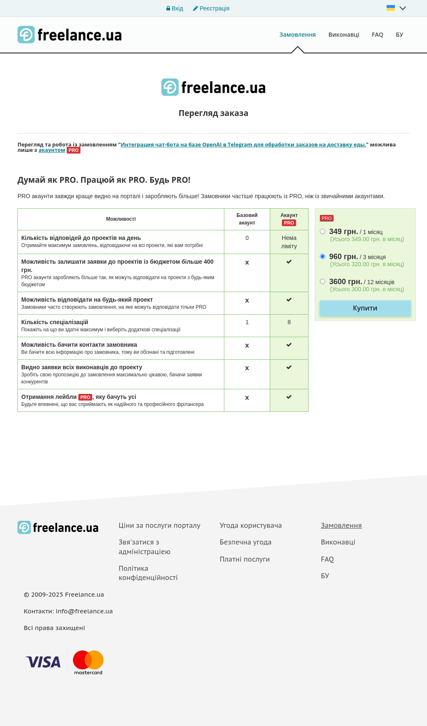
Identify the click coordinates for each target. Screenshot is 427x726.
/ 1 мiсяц (365, 235)
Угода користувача (251, 525)
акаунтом (51, 150)
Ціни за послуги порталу (160, 525)
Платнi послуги (245, 559)
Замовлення (297, 34)
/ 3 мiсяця (365, 260)
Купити (365, 308)
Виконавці (344, 34)
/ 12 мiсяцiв (365, 285)
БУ (399, 34)
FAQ (378, 34)
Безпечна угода (245, 542)
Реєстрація (211, 8)
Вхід (174, 8)
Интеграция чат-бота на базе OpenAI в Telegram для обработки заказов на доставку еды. (243, 144)
